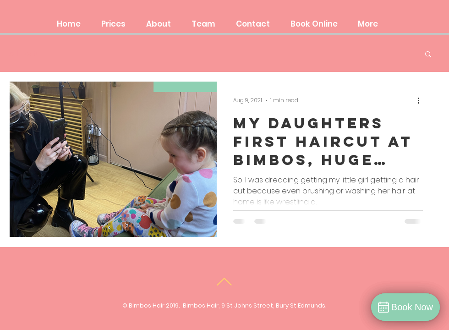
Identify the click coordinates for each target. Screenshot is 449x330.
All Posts (24, 54)
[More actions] (421, 100)
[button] (428, 55)
